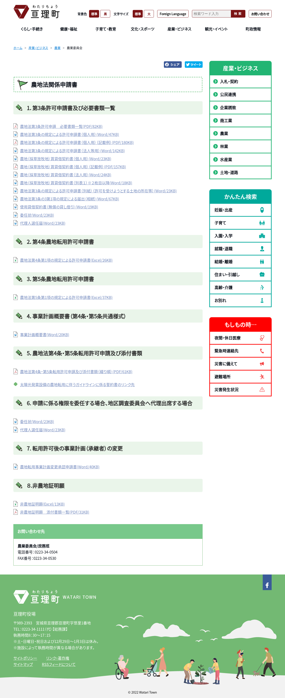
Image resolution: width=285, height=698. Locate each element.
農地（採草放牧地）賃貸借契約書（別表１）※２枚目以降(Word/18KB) (76, 182)
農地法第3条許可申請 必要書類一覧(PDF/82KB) (61, 126)
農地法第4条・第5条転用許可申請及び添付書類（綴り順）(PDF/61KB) (76, 371)
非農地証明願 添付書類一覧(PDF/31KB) (54, 512)
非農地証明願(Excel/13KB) (42, 504)
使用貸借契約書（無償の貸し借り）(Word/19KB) (59, 207)
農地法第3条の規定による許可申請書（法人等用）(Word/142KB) (72, 150)
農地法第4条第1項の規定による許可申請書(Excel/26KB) (66, 260)
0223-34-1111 (33, 629)
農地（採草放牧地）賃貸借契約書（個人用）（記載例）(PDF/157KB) (73, 166)
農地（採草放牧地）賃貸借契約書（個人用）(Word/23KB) (65, 158)
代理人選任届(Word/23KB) (42, 223)
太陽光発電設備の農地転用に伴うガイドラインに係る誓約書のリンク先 (77, 384)
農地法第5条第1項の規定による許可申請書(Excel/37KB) (66, 297)
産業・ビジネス (38, 47)
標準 (94, 13)
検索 (238, 13)
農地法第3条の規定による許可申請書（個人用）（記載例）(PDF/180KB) (77, 142)
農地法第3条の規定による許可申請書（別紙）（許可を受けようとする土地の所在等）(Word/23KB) (98, 191)
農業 (57, 47)
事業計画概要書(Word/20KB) (44, 334)
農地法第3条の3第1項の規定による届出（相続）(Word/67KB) (69, 199)
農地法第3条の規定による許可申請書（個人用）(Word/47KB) (69, 134)
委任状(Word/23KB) (37, 215)
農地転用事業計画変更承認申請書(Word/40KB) (60, 466)
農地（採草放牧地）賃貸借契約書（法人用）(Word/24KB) (65, 174)
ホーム (17, 47)
